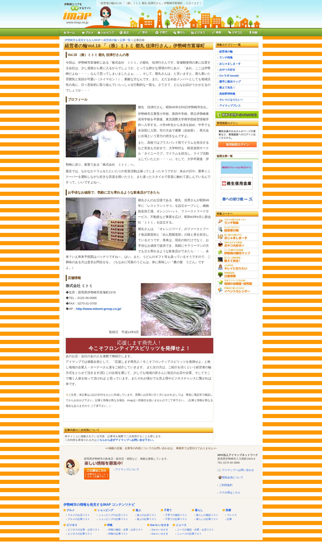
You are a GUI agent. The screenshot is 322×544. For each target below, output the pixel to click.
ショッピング (105, 510)
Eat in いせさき (159, 525)
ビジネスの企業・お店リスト (84, 529)
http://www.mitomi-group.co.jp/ (98, 308)
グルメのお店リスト (79, 515)
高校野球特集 (227, 93)
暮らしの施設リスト (207, 515)
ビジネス (72, 525)
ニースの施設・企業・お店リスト (195, 529)
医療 (228, 510)
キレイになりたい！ (231, 99)
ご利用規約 (225, 485)
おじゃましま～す (230, 63)
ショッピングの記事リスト (113, 519)
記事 (229, 519)
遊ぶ (138, 510)
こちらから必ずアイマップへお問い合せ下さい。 (126, 440)
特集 (110, 525)
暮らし (199, 510)
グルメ (71, 510)
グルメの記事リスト (79, 519)
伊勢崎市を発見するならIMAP (83, 40)
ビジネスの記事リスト (80, 533)
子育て (168, 510)
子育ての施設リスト (176, 515)
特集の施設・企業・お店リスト (125, 529)
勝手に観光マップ (230, 81)
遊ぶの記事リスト (146, 519)
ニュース (181, 525)
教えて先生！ (227, 87)
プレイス (232, 515)
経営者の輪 (110, 40)
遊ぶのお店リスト (146, 515)
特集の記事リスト (118, 533)
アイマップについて (127, 469)
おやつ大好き (227, 69)
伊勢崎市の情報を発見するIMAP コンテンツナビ (99, 504)
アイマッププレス (230, 105)
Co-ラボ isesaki (229, 75)
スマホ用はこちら (229, 492)
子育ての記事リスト (176, 519)
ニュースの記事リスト (189, 533)
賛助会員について (232, 477)
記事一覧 (125, 40)
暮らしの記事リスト (207, 519)
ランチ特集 (226, 57)
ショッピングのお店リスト (113, 515)
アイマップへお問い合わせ (238, 470)
